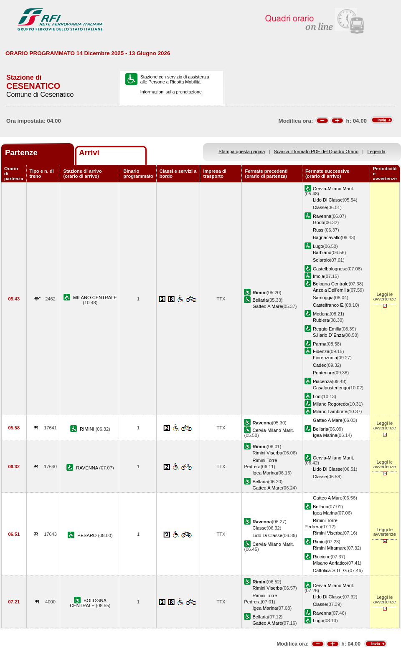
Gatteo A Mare (267, 306)
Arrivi (89, 152)
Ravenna (322, 216)
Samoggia (323, 297)
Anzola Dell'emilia (331, 290)
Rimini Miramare (330, 547)
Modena (321, 313)
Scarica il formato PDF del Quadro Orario (316, 151)
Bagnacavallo (327, 237)
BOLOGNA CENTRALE (88, 603)
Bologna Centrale (331, 283)
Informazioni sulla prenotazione (171, 91)
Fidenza (321, 351)
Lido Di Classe (328, 199)
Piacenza (322, 381)
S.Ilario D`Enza (328, 335)
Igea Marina (325, 435)
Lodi (317, 396)
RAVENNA (87, 467)
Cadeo (320, 365)
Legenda (377, 151)
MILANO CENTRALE (95, 297)
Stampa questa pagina (241, 151)
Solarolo (321, 259)
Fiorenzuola (325, 357)
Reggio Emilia (327, 328)
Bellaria (260, 300)
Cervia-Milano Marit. (333, 188)
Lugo (318, 246)
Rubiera (321, 320)
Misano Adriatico (330, 562)
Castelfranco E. (329, 305)
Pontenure (323, 372)
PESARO (87, 535)
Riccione (321, 556)
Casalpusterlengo (331, 387)
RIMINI (88, 428)
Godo (318, 222)
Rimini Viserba (267, 452)
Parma (320, 343)
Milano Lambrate (330, 411)
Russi (319, 229)
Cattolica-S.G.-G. (330, 570)
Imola (318, 276)
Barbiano (322, 252)
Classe (320, 207)
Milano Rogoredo (330, 403)
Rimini (319, 541)
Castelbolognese (330, 268)
